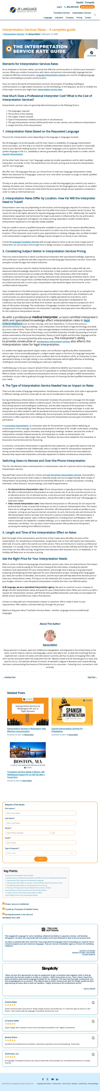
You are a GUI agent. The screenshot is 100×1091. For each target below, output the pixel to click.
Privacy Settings (93, 1083)
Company (70, 17)
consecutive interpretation (16, 425)
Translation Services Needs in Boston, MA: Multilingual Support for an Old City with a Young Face (26, 775)
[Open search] (94, 15)
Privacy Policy (56, 1083)
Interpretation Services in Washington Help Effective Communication (26, 730)
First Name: (10, 808)
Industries (59, 17)
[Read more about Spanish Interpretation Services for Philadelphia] (72, 711)
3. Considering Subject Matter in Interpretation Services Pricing (26, 885)
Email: (8, 838)
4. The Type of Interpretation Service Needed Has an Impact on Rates (28, 888)
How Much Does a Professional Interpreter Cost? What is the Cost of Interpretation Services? (36, 878)
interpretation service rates (50, 89)
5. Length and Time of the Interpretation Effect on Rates (23, 893)
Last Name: (10, 818)
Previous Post (9, 677)
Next (41, 859)
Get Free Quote (87, 7)
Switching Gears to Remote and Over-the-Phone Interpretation (26, 890)
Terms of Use (66, 1083)
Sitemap (74, 1083)
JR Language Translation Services (24, 242)
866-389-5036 (73, 7)
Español (79, 2)
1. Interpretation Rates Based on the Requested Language (24, 880)
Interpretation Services (81, 13)
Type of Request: (12, 848)
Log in (59, 7)
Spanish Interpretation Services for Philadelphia (67, 730)
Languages (48, 17)
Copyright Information (44, 1083)
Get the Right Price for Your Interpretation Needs (21, 895)
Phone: (8, 828)
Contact (88, 17)
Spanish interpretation (12, 154)
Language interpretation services (51, 75)
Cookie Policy (82, 1083)
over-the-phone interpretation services (63, 475)
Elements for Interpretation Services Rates (19, 875)
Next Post (92, 677)
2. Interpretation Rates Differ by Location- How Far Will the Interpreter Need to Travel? (33, 883)
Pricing (79, 17)
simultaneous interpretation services (53, 341)
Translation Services (61, 13)
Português (89, 2)
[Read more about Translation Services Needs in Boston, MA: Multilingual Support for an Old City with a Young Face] (28, 754)
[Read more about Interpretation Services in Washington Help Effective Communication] (28, 711)
